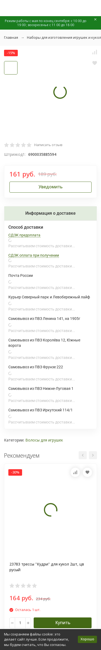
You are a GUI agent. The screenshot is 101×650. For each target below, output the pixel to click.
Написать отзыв (48, 144)
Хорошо (87, 639)
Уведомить (50, 187)
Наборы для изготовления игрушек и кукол (64, 37)
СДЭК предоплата (24, 235)
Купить (62, 623)
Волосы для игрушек (44, 440)
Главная (11, 37)
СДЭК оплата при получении (33, 255)
